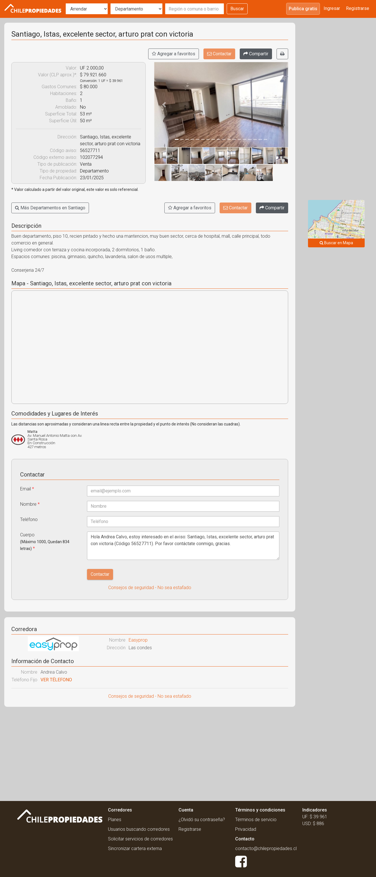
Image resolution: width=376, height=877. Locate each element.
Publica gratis (303, 8)
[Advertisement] (149, 752)
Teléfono (29, 519)
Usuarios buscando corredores (139, 829)
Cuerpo (44, 541)
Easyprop (138, 640)
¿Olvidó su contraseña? (202, 819)
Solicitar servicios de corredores (140, 839)
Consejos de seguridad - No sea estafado (149, 587)
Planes (114, 819)
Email (27, 489)
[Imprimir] (282, 54)
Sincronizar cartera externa (135, 848)
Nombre (30, 504)
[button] (164, 104)
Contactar (219, 53)
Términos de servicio (256, 819)
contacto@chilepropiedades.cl (266, 848)
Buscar (237, 8)
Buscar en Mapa (336, 243)
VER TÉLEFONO (56, 679)
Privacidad (245, 829)
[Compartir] (256, 54)
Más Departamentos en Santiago (50, 207)
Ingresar (332, 8)
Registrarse (357, 8)
